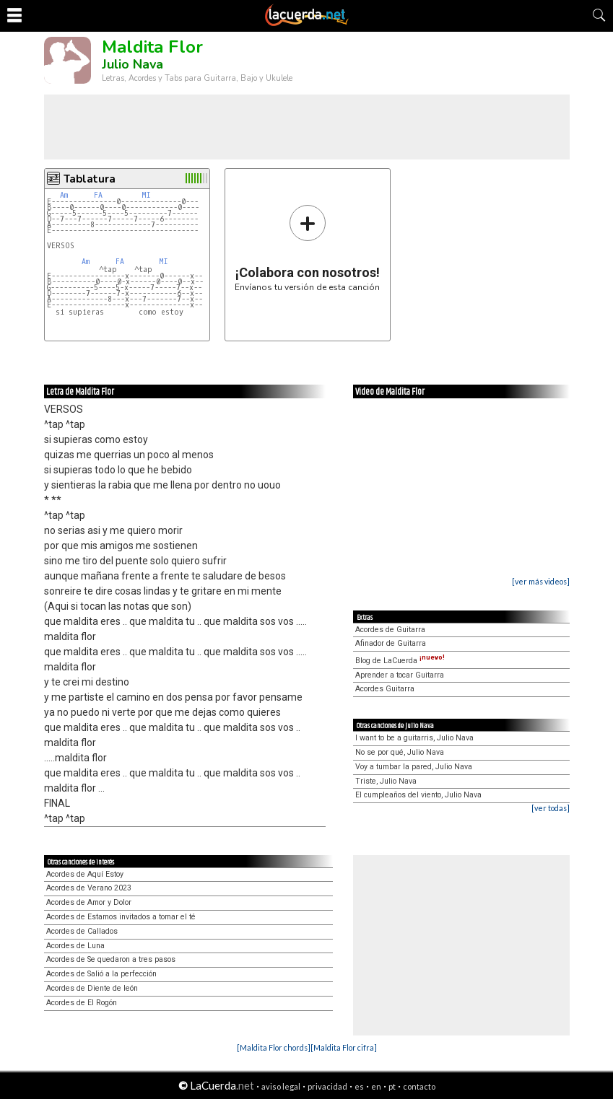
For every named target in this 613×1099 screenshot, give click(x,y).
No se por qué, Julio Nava (399, 752)
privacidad (327, 1086)
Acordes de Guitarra (390, 629)
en (376, 1086)
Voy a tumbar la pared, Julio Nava (413, 766)
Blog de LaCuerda (400, 660)
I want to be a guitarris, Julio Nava (414, 738)
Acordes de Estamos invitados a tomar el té (121, 916)
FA (98, 195)
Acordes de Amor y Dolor (88, 902)
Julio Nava (132, 64)
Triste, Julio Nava (386, 781)
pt (392, 1086)
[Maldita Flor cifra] (343, 1047)
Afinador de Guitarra (390, 643)
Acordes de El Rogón (81, 1002)
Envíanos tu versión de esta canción (307, 248)
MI (146, 195)
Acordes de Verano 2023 (88, 888)
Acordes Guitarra (384, 688)
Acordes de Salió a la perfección (101, 973)
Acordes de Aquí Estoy (84, 874)
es (359, 1086)
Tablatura (90, 179)
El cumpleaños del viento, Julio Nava (418, 795)
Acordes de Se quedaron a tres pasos (110, 959)
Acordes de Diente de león (92, 988)
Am (64, 195)
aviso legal (280, 1086)
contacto (419, 1086)
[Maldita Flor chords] (273, 1047)
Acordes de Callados (82, 931)
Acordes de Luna (75, 945)
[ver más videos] (541, 581)
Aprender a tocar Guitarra (399, 675)
